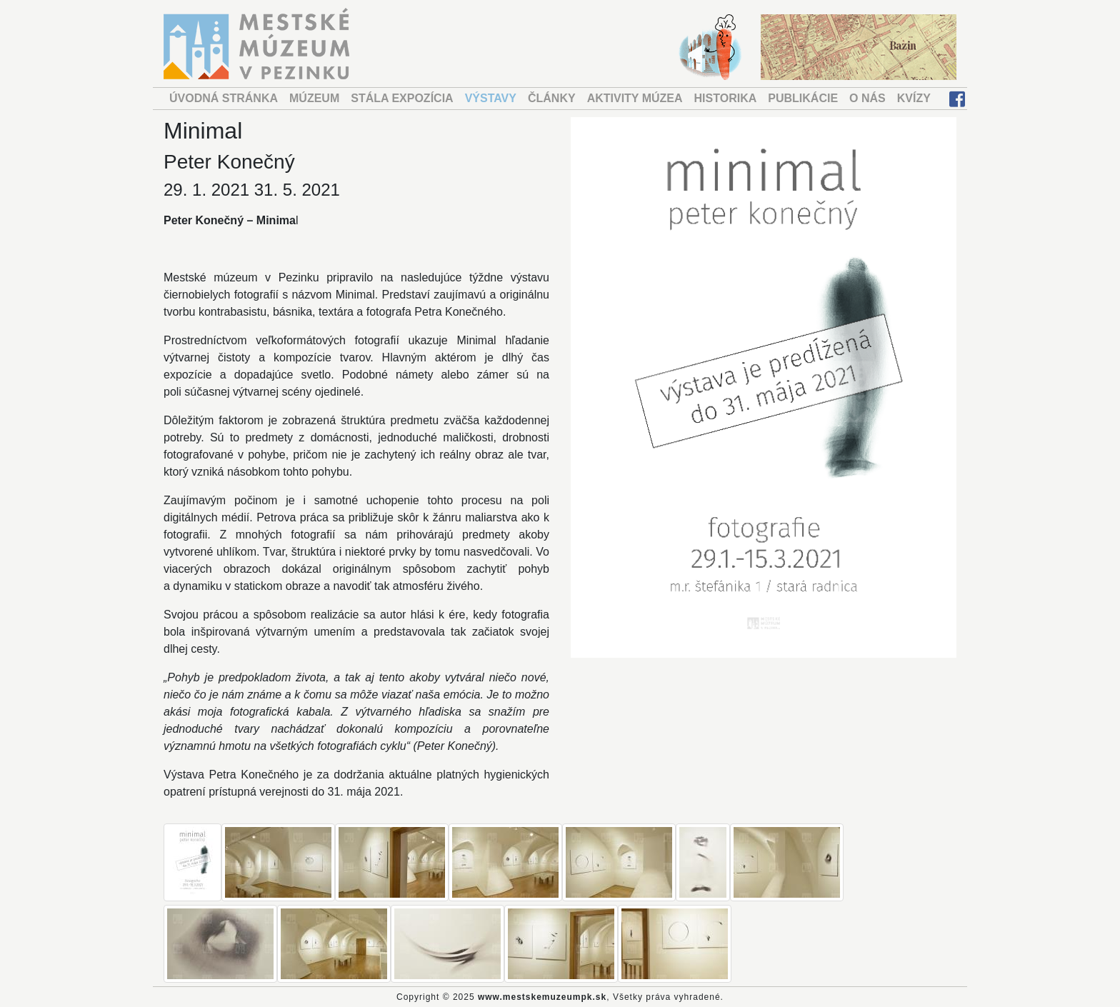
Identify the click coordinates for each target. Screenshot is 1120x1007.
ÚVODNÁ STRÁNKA (223, 98)
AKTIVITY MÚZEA (635, 98)
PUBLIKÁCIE (803, 98)
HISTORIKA (725, 98)
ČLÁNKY (552, 98)
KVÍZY (914, 98)
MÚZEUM (314, 98)
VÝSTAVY (490, 98)
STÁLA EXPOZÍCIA (402, 98)
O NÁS (867, 98)
